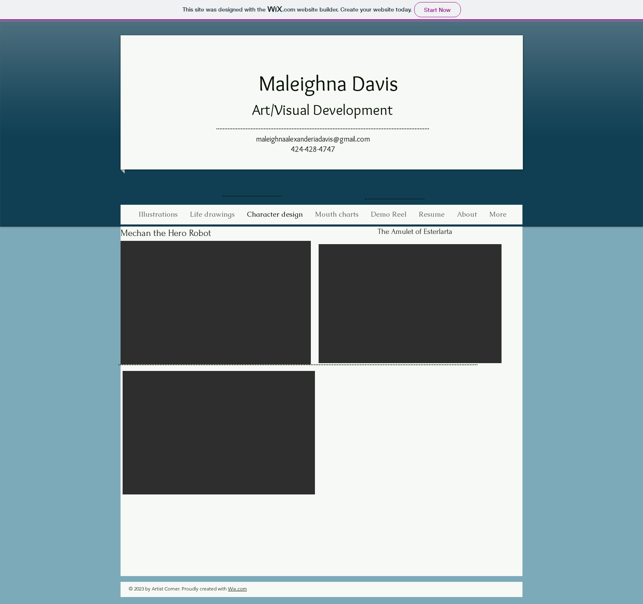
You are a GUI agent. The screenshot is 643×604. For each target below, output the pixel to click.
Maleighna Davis (328, 83)
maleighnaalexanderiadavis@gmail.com (313, 139)
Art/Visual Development (322, 110)
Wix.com (237, 589)
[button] (216, 302)
